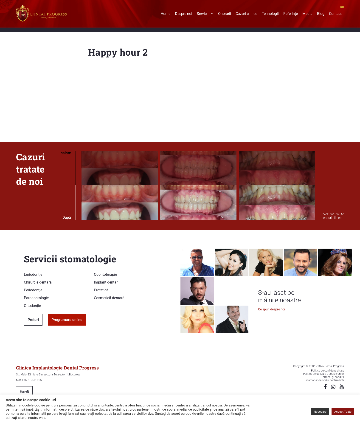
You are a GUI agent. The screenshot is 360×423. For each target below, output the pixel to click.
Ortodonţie (32, 306)
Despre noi (183, 14)
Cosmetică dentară (109, 298)
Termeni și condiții (332, 377)
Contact (335, 14)
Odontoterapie (105, 274)
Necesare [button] (320, 411)
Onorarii (224, 14)
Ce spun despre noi (271, 309)
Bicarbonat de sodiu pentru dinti (324, 380)
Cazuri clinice (246, 14)
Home (165, 14)
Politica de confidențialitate (327, 370)
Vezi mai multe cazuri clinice (333, 216)
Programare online (66, 320)
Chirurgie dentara (38, 282)
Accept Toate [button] (343, 411)
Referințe (290, 14)
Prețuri (33, 320)
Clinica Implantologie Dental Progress (57, 368)
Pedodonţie (33, 290)
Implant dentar (106, 282)
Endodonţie (33, 274)
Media (307, 14)
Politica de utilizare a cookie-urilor (323, 373)
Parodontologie (36, 298)
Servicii (205, 14)
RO (342, 7)
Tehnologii (270, 14)
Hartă (24, 392)
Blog (320, 14)
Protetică (101, 290)
